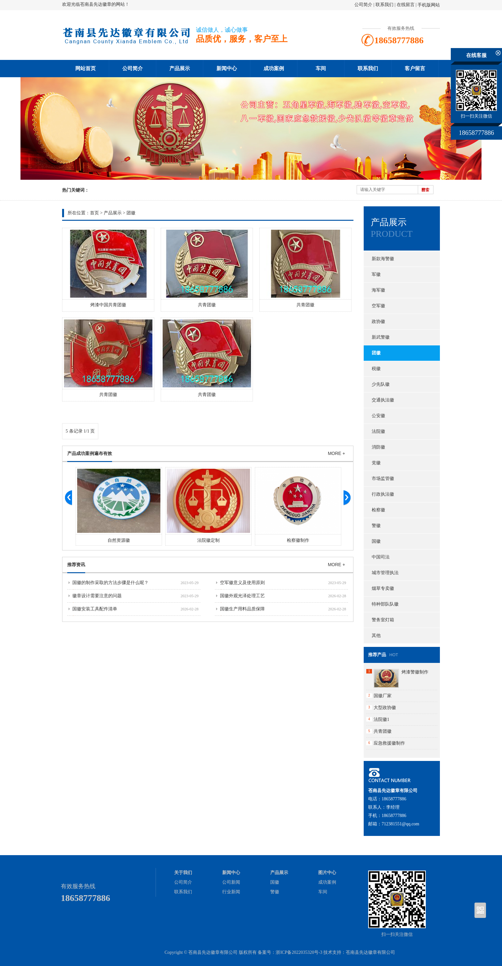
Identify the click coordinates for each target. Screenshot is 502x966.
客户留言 (415, 68)
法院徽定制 (244, 540)
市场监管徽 (383, 478)
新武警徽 (381, 337)
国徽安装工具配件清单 (94, 609)
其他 (376, 635)
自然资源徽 (154, 540)
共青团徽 (207, 304)
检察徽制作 (333, 540)
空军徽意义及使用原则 (242, 582)
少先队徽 (381, 384)
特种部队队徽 (385, 604)
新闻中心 (226, 68)
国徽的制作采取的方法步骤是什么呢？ (110, 582)
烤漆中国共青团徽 (108, 304)
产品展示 (179, 68)
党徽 (376, 462)
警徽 (376, 525)
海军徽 (378, 290)
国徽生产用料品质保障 (242, 609)
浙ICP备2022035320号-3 (299, 952)
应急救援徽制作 (389, 743)
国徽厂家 (383, 695)
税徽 (376, 368)
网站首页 (85, 68)
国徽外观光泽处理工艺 (242, 595)
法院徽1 (381, 719)
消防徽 (378, 447)
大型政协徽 (385, 707)
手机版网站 (428, 5)
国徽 (376, 541)
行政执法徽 (383, 494)
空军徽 (378, 305)
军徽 (376, 274)
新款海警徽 (383, 258)
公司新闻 (231, 882)
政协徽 (378, 321)
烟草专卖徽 (383, 588)
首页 (94, 213)
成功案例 (273, 68)
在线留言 (406, 4)
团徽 (130, 213)
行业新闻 (231, 891)
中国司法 (381, 557)
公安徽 (378, 415)
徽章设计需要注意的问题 (97, 595)
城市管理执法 (385, 572)
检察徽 (378, 510)
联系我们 (384, 4)
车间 (321, 68)
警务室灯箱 (383, 619)
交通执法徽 (383, 400)
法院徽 (378, 431)
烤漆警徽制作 (414, 672)
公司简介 (363, 4)
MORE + (336, 453)
